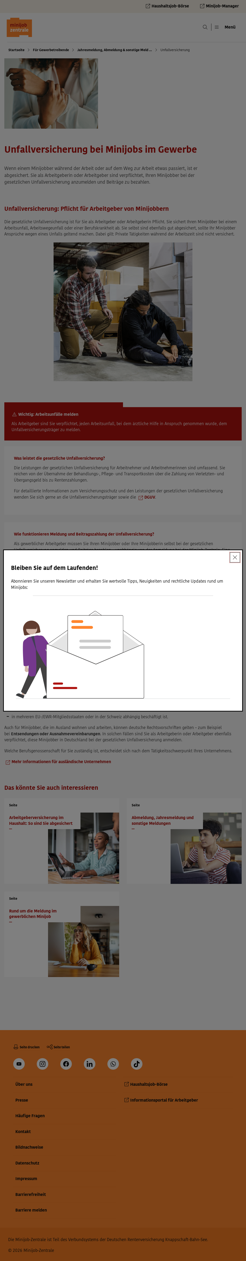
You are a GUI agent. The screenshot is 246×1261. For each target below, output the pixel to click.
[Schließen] (235, 557)
